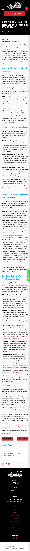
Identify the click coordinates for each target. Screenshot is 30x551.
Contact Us (15, 531)
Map (15, 492)
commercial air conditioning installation (18, 365)
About (14, 512)
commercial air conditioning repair (13, 367)
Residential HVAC (15, 521)
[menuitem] (8, 548)
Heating (15, 518)
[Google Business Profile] (13, 538)
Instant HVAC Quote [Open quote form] (28, 275)
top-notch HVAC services (16, 372)
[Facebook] (17, 538)
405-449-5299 (15, 482)
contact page (24, 237)
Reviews (15, 527)
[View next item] (9, 464)
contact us (24, 379)
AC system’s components (14, 83)
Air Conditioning (15, 515)
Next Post (23, 439)
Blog (9, 433)
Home (15, 509)
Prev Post (7, 439)
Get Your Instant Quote (14, 13)
